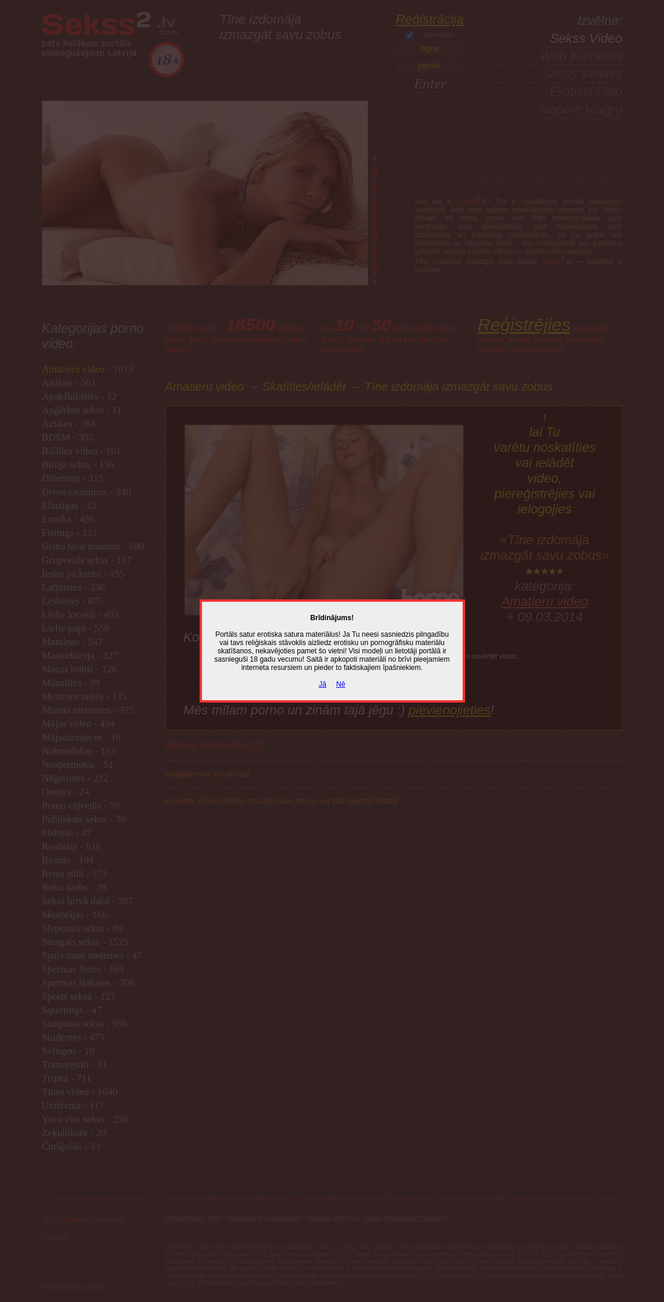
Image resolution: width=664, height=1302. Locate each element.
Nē (340, 684)
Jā (322, 684)
